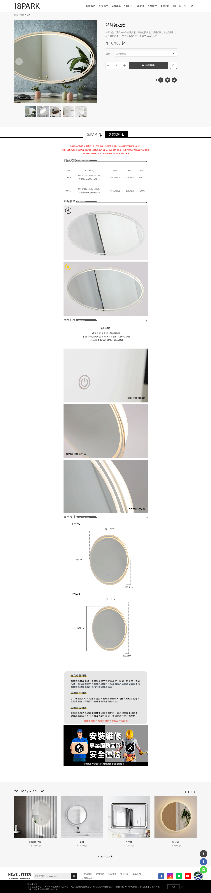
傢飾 (22, 15)
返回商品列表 (106, 856)
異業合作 (88, 878)
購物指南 (100, 874)
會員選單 (180, 6)
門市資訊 (88, 874)
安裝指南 (112, 874)
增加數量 (124, 65)
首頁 (16, 15)
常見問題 (124, 874)
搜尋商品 (185, 6)
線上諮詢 (137, 874)
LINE (167, 80)
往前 (185, 792)
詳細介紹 (92, 134)
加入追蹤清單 (173, 65)
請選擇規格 (145, 54)
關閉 (182, 886)
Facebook (160, 80)
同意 (173, 886)
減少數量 (108, 65)
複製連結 (174, 79)
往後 (195, 792)
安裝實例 (114, 134)
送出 (74, 876)
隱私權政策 (53, 889)
